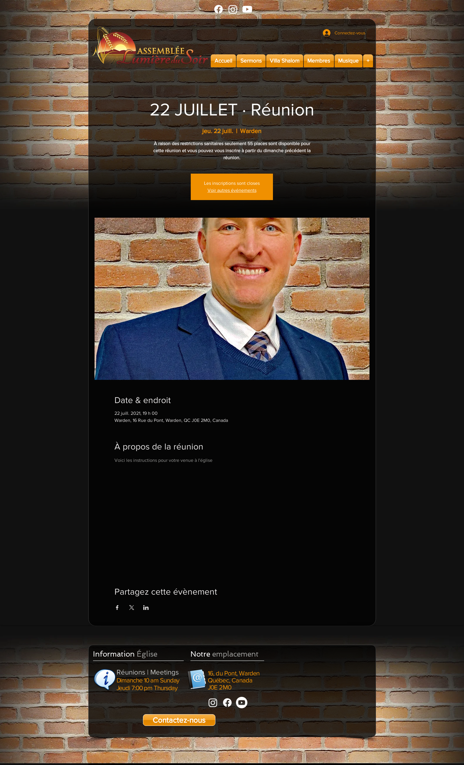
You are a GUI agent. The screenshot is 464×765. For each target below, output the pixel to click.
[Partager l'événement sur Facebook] (117, 607)
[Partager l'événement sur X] (131, 607)
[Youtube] (247, 9)
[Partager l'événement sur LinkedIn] (146, 607)
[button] (251, 60)
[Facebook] (218, 9)
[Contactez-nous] (179, 720)
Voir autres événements (232, 190)
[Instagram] (233, 9)
